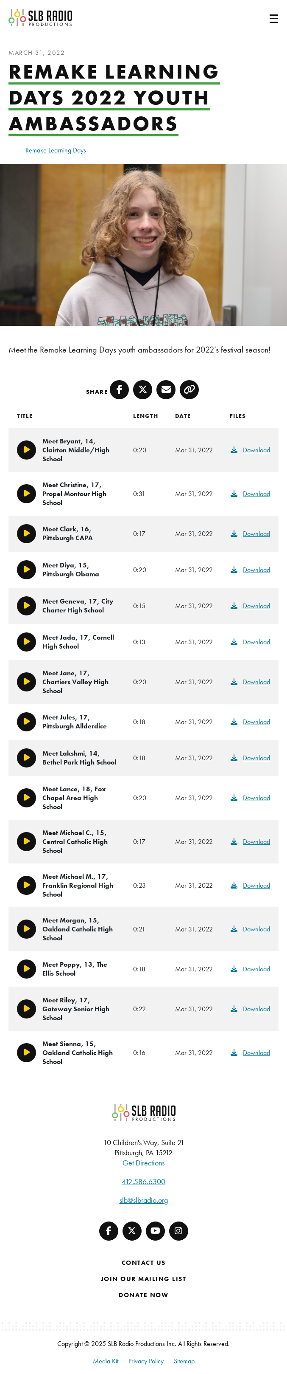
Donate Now (143, 1295)
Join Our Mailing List (144, 1279)
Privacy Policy (146, 1361)
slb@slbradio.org (144, 1200)
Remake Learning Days (55, 150)
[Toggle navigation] (263, 17)
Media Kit (105, 1361)
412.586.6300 (143, 1181)
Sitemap (184, 1361)
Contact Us (144, 1262)
